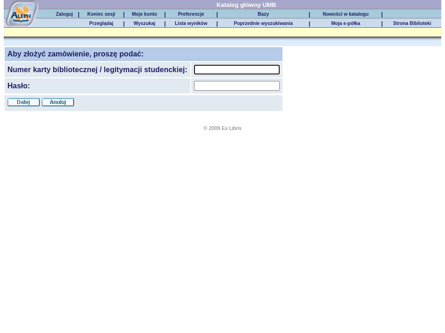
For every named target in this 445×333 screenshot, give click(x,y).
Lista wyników (191, 23)
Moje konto (144, 14)
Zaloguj (64, 14)
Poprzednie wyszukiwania (263, 23)
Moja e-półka (345, 23)
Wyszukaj (144, 23)
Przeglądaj (101, 23)
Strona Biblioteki (412, 23)
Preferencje (191, 14)
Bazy (263, 14)
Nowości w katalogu (346, 14)
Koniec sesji (101, 14)
